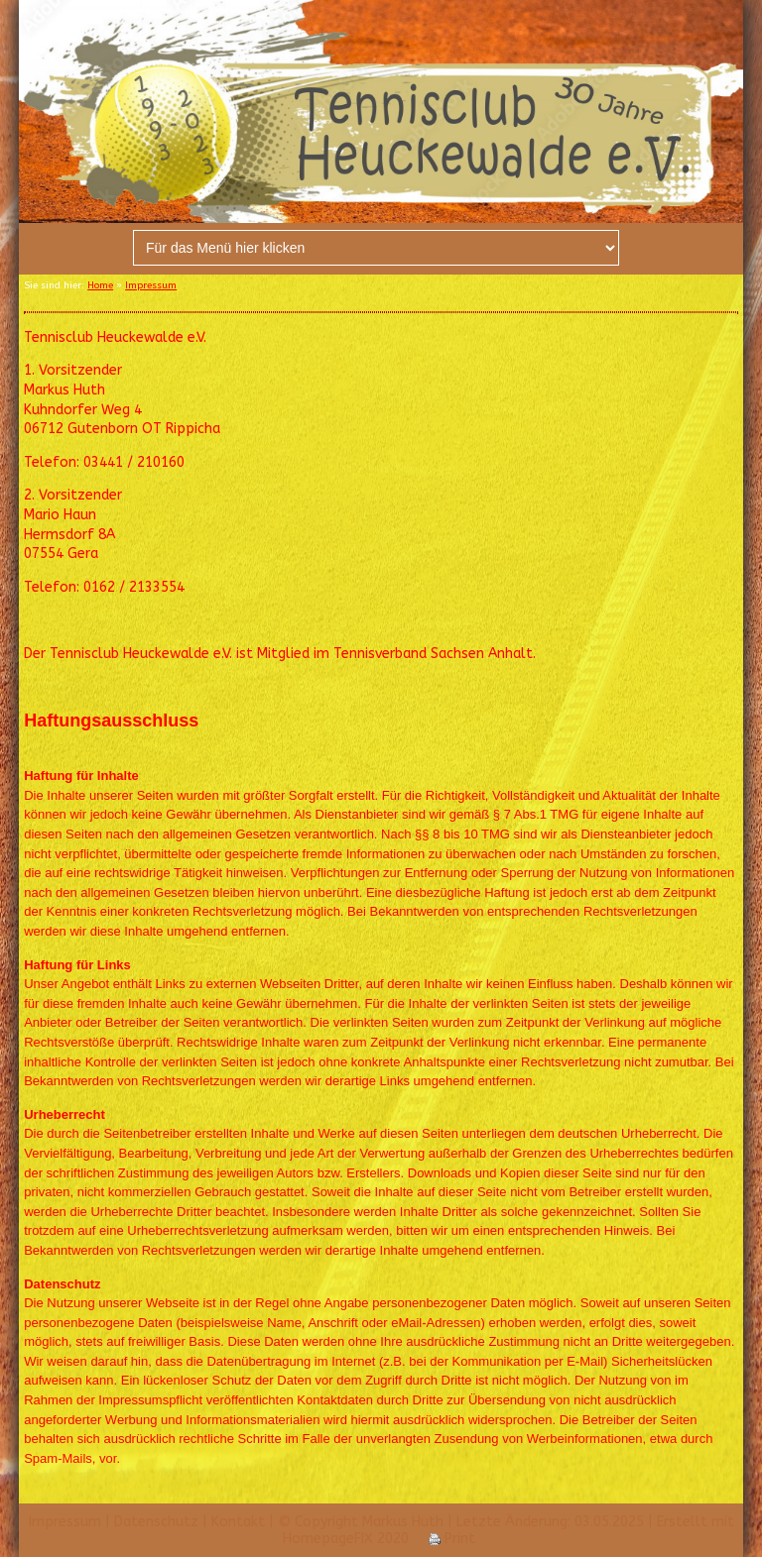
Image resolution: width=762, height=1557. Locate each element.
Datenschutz (156, 1521)
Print (452, 1538)
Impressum (151, 285)
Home (100, 285)
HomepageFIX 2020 (346, 1538)
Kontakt (238, 1521)
